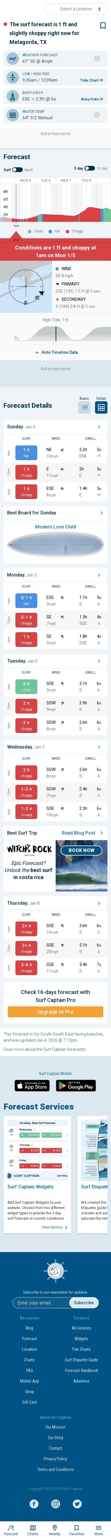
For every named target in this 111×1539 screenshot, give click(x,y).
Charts (29, 1360)
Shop (29, 1391)
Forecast (29, 1338)
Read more (14, 1049)
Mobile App (29, 1381)
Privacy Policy (55, 1459)
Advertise (81, 1381)
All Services (81, 1328)
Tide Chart (89, 80)
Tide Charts (81, 1349)
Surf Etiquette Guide (81, 1360)
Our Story (55, 1437)
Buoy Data (90, 99)
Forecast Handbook (81, 1370)
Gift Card (29, 1402)
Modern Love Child (55, 527)
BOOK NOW (81, 850)
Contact (55, 1448)
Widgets (81, 1338)
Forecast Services (39, 1107)
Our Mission (55, 1427)
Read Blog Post (82, 833)
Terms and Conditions (55, 1469)
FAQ (29, 1370)
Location (29, 1349)
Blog (29, 1328)
